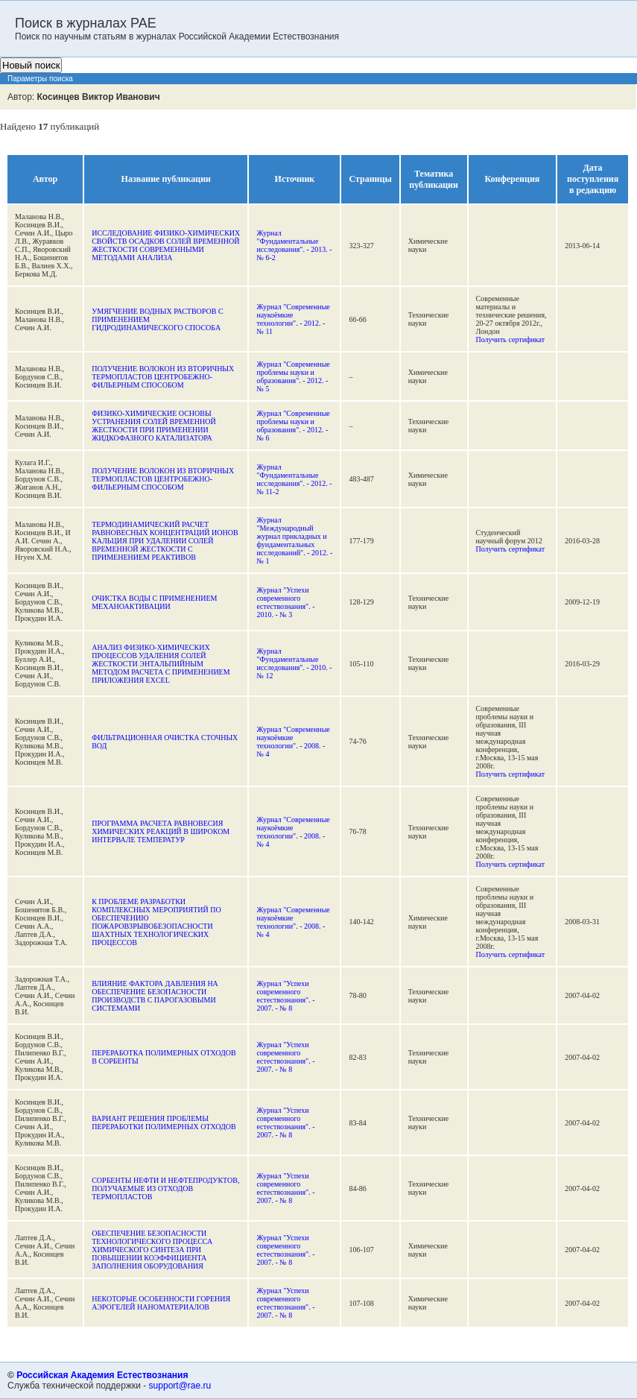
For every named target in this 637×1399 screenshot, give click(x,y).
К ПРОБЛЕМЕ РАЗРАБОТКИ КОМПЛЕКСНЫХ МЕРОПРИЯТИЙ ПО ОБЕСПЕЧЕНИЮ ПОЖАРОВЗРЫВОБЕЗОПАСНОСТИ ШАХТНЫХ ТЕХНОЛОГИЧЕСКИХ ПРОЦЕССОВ (156, 922)
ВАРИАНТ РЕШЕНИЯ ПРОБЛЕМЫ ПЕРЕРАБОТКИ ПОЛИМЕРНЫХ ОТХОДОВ (164, 1122)
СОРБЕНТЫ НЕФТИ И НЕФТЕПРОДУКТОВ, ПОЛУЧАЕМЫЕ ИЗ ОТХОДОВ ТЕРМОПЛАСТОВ (165, 1188)
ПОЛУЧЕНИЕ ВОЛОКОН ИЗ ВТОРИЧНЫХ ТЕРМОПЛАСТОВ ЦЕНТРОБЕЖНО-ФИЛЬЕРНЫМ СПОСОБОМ (163, 376)
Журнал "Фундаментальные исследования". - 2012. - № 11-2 (294, 479)
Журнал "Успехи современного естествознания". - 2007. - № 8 (285, 995)
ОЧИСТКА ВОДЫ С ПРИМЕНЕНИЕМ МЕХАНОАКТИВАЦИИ (154, 602)
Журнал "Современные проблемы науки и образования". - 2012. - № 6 (292, 425)
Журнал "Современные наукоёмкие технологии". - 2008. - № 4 (292, 741)
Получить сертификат (510, 339)
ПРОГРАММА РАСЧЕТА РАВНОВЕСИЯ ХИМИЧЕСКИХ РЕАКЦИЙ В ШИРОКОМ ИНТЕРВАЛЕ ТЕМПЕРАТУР (160, 831)
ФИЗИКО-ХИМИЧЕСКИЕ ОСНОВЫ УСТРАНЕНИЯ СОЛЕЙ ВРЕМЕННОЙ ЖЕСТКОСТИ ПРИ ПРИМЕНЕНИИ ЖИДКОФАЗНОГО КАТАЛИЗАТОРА (154, 425)
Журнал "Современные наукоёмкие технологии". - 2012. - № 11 (292, 319)
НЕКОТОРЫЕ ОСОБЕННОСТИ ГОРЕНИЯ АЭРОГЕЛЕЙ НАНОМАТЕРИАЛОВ (161, 1303)
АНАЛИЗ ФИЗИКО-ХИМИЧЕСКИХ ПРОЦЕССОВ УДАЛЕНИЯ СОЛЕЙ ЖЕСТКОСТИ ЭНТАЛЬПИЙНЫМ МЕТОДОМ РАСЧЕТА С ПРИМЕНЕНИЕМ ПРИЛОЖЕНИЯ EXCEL (160, 663)
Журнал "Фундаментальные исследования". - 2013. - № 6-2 (294, 245)
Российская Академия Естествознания (102, 1375)
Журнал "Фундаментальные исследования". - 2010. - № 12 (294, 663)
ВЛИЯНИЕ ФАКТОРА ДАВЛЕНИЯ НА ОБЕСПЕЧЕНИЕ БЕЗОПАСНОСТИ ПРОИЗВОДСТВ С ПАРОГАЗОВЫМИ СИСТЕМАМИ (155, 995)
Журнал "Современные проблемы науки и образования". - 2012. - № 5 (292, 376)
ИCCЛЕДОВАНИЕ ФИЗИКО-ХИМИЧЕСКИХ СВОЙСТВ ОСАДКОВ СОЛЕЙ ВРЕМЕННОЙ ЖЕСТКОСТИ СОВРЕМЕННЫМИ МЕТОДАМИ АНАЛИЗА (166, 245)
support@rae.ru (180, 1385)
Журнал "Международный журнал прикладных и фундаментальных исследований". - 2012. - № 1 (294, 540)
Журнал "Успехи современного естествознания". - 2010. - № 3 (285, 602)
